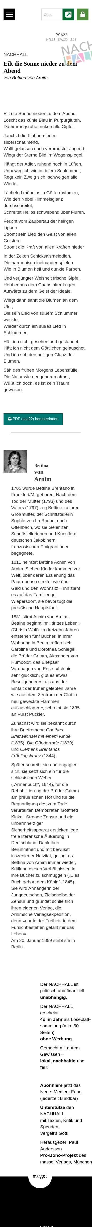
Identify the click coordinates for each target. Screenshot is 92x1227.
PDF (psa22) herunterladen (33, 419)
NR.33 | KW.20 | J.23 (61, 40)
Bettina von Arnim (30, 77)
